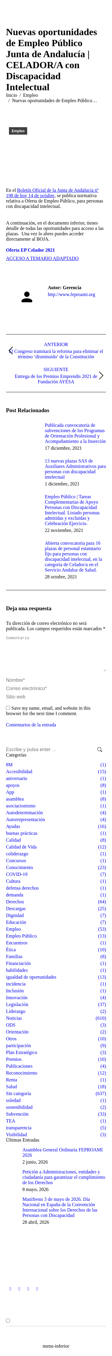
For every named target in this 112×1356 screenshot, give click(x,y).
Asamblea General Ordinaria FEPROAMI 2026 (62, 1159)
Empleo (18, 131)
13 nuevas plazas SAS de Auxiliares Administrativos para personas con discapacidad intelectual (75, 468)
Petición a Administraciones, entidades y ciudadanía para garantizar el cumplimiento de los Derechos (63, 1184)
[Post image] (22, 436)
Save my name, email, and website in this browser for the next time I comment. (48, 718)
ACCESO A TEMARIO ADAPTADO (42, 258)
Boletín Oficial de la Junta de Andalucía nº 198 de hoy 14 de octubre (52, 193)
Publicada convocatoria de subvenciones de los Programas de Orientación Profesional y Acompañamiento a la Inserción (75, 433)
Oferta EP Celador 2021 (30, 250)
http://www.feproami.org (71, 294)
